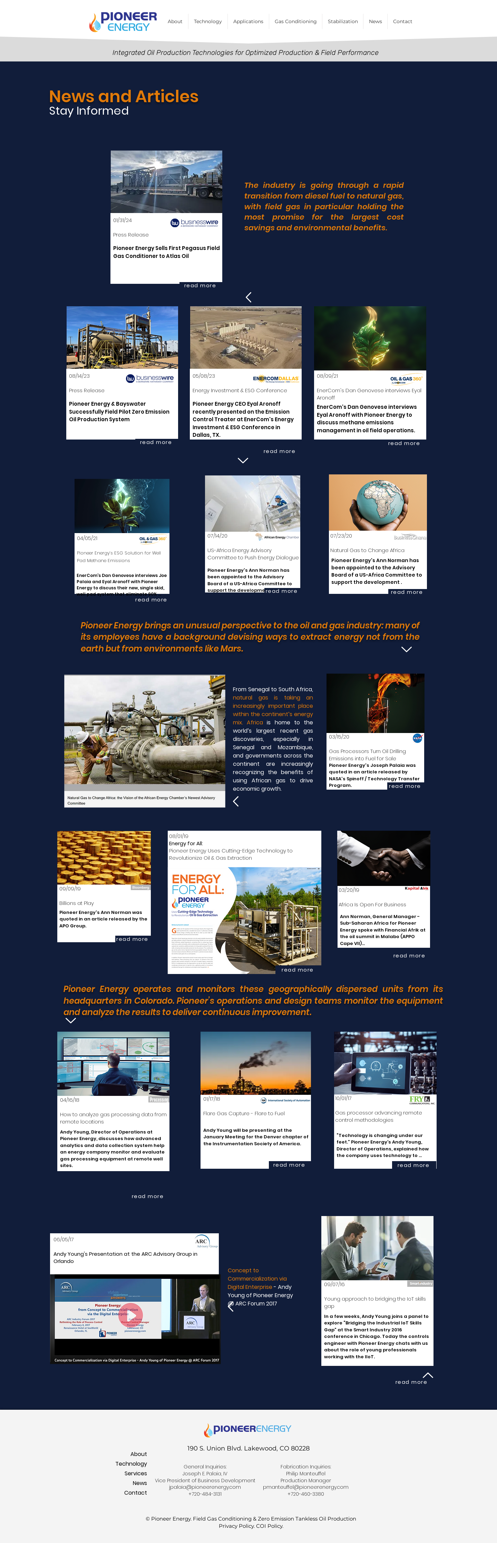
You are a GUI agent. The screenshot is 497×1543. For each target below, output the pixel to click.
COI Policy (269, 1526)
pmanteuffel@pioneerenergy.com (306, 1487)
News (140, 1483)
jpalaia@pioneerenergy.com (205, 1487)
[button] (295, 21)
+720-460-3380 (306, 1494)
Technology (131, 1464)
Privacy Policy (236, 1526)
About (138, 1454)
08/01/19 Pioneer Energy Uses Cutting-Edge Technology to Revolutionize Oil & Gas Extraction (231, 846)
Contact (135, 1493)
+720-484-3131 (205, 1494)
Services (136, 1473)
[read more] (200, 285)
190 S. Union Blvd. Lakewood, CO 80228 (248, 1448)
